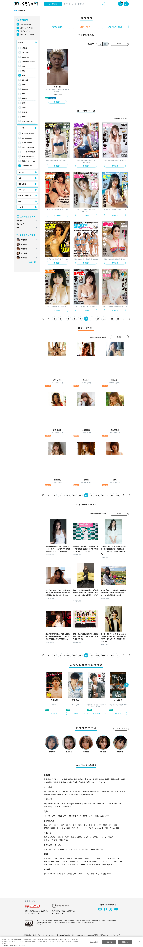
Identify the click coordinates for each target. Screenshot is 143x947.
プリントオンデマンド (112, 803)
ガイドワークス (26, 52)
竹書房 (23, 94)
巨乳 (66, 825)
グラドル (51, 858)
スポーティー (79, 828)
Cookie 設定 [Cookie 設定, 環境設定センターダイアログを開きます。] (94, 942)
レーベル (21, 128)
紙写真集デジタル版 (51, 803)
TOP (15, 11)
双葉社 (23, 117)
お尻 (77, 825)
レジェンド (68, 864)
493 (112, 495)
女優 (78, 858)
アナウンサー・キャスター (89, 861)
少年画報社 (25, 89)
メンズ (83, 873)
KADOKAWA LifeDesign (28, 62)
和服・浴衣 (102, 816)
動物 (94, 873)
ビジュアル (22, 184)
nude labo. (67, 806)
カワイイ (106, 837)
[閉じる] (139, 941)
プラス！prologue (67, 803)
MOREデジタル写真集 (28, 147)
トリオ (59, 849)
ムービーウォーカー (27, 121)
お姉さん (63, 837)
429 (68, 495)
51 (112, 319)
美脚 (107, 825)
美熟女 (76, 837)
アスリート (93, 864)
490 (97, 655)
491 (103, 655)
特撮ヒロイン (52, 864)
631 (117, 655)
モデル (89, 858)
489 (92, 655)
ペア (48, 849)
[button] (126, 685)
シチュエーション (24, 195)
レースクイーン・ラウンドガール (60, 861)
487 (80, 655)
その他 (20, 207)
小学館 (23, 84)
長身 (118, 825)
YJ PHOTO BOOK (27, 138)
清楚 (49, 840)
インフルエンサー (113, 861)
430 (74, 495)
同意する (125, 942)
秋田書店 (24, 48)
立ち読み (57, 102)
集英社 (23, 75)
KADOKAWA (25, 57)
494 (117, 495)
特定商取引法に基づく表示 (66, 935)
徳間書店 (24, 98)
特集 (18, 227)
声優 (101, 858)
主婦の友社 (25, 80)
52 (118, 319)
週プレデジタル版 (26, 28)
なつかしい (90, 837)
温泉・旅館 (97, 849)
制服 (63, 816)
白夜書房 (24, 112)
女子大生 (113, 858)
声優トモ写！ (49, 806)
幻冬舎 (23, 71)
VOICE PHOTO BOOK (95, 803)
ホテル (83, 849)
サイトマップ (115, 935)
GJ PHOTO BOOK (27, 143)
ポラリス (58, 806)
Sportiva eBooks (27, 165)
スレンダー (52, 825)
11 (104, 319)
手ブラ (50, 873)
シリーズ (21, 172)
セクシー (121, 837)
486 (74, 655)
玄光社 (23, 66)
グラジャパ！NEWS (27, 34)
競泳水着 (75, 816)
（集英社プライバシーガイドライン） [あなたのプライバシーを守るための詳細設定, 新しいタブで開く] (14, 945)
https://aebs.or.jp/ (42, 924)
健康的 (50, 828)
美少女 (50, 837)
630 (112, 655)
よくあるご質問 (92, 935)
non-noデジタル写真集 (28, 152)
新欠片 (23, 103)
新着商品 (19, 221)
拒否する (109, 942)
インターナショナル (98, 828)
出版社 (20, 42)
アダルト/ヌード (107, 864)
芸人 (80, 864)
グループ (71, 849)
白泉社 (23, 107)
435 (103, 495)
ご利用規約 (27, 935)
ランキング (20, 224)
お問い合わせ (104, 935)
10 (98, 319)
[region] (71, 942)
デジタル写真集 (25, 24)
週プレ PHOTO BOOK (28, 133)
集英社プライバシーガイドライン (44, 935)
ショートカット (92, 825)
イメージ (21, 190)
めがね (88, 816)
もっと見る (121, 729)
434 (97, 495)
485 (68, 655)
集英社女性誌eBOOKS (28, 156)
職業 (19, 201)
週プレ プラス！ (26, 31)
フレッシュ (63, 828)
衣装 (19, 178)
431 (80, 495)
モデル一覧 (32, 262)
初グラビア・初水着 (66, 873)
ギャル (114, 828)
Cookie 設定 (81, 935)
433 (92, 495)
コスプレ (50, 816)
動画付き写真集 (80, 803)
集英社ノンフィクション (28, 161)
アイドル (65, 858)
